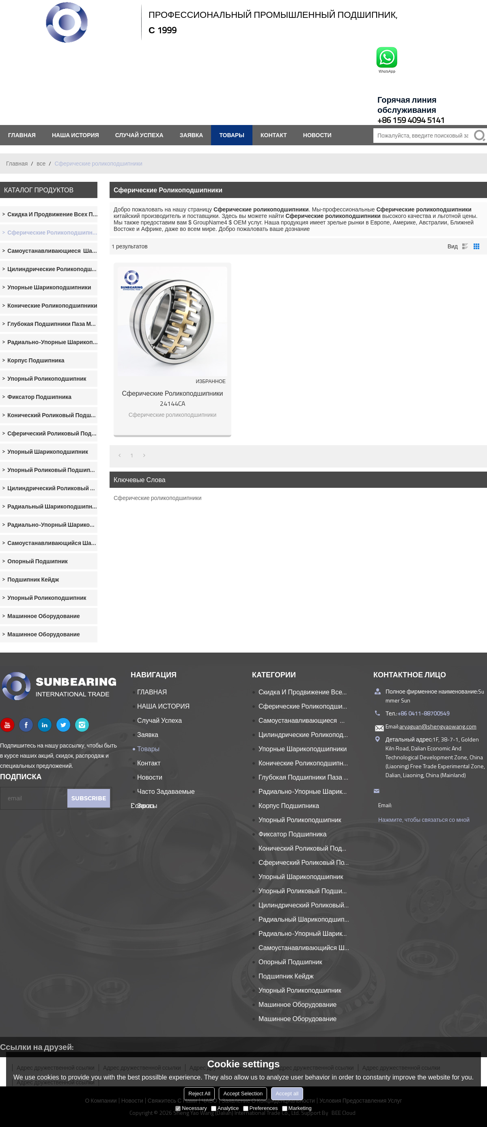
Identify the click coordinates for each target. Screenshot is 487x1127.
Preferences (260, 1108)
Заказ (145, 805)
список (465, 246)
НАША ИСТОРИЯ (75, 135)
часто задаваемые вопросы (163, 793)
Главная (17, 163)
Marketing (297, 1108)
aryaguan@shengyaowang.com (437, 726)
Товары (231, 135)
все (41, 163)
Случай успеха (139, 135)
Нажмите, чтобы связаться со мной (424, 819)
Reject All (199, 1093)
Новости (317, 135)
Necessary (191, 1108)
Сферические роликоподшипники (158, 497)
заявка (191, 135)
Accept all (287, 1093)
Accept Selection (243, 1093)
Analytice (225, 1108)
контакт (274, 135)
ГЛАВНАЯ (22, 135)
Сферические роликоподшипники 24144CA (172, 398)
